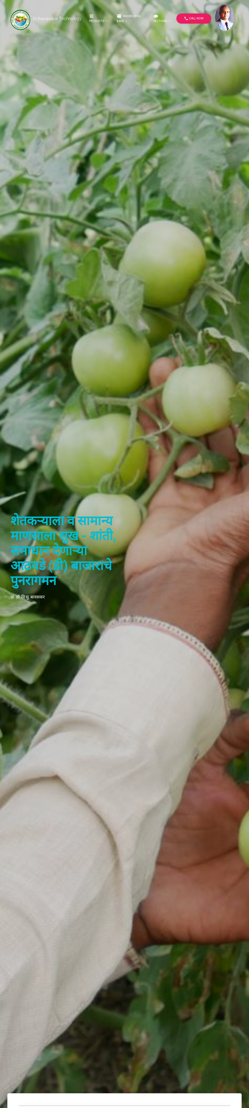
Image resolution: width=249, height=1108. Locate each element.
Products (97, 18)
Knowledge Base (129, 18)
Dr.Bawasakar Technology (46, 19)
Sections (160, 18)
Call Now (194, 18)
